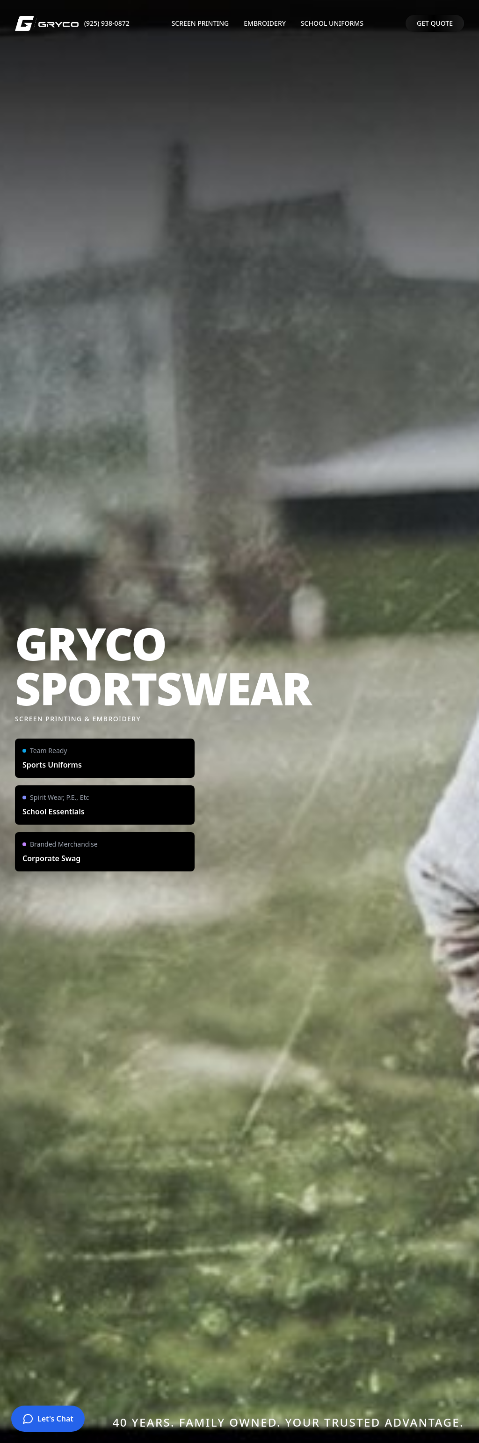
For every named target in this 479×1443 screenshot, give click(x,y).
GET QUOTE (435, 23)
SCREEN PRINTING (200, 23)
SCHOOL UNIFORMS (332, 23)
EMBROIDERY (265, 23)
